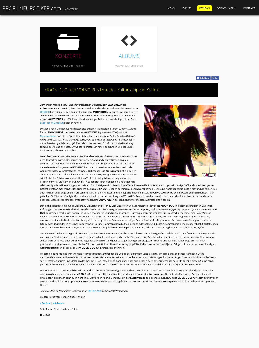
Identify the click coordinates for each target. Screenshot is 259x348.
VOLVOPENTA (94, 290)
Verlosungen (226, 8)
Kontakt (249, 8)
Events (187, 8)
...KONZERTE (70, 9)
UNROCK (45, 112)
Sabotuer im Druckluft (52, 122)
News (171, 8)
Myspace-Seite (48, 136)
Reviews (204, 8)
